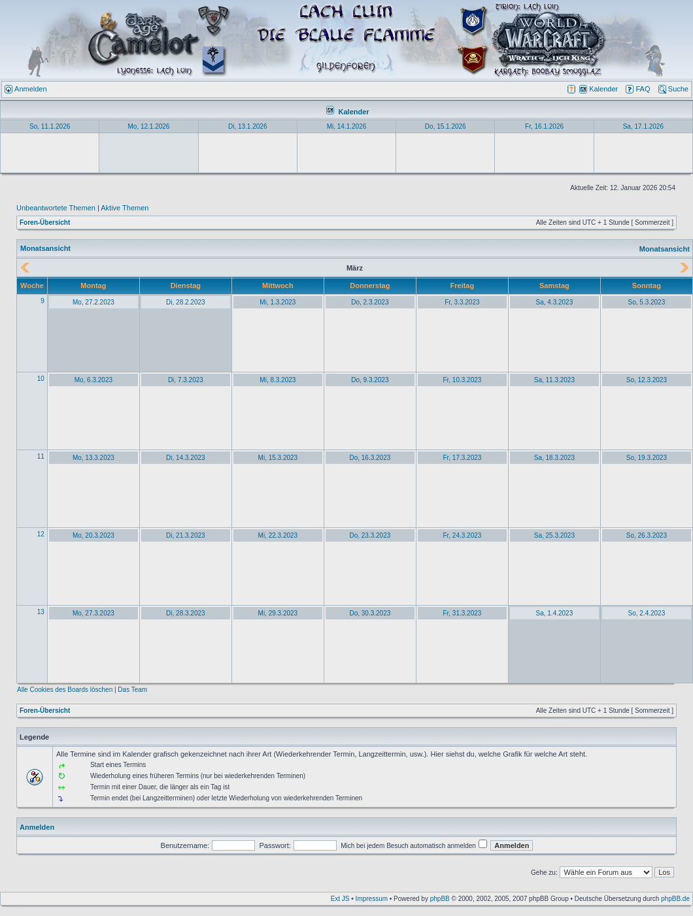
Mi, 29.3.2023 (278, 613)
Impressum (372, 898)
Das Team (132, 689)
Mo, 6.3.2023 (93, 380)
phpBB (440, 898)
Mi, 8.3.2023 (278, 380)
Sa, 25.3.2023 (554, 535)
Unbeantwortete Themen (55, 208)
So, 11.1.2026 (49, 126)
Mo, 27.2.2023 (93, 302)
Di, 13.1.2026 (247, 126)
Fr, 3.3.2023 (462, 302)
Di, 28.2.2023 (185, 302)
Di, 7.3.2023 (185, 380)
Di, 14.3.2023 (185, 457)
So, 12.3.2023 (646, 380)
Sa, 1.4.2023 (554, 613)
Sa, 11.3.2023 (554, 380)
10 (40, 378)
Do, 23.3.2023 (369, 535)
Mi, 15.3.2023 (278, 457)
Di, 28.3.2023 (185, 613)
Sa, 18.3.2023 (554, 457)
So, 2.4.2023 (647, 613)
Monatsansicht (664, 249)
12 (40, 534)
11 (40, 456)
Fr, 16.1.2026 (544, 126)
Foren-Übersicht (45, 222)
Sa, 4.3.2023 (554, 302)
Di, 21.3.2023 (185, 535)
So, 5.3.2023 (647, 302)
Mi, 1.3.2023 (278, 302)
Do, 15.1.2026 (445, 126)
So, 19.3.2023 (646, 457)
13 (40, 611)
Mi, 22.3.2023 (278, 535)
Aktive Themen (124, 208)
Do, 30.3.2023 (369, 613)
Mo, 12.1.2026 (148, 126)
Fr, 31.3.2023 (462, 613)
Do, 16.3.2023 (369, 457)
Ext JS (340, 898)
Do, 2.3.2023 (369, 302)
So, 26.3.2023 (646, 535)
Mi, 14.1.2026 (347, 126)
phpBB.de (675, 898)
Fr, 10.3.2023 (462, 380)
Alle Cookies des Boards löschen (64, 689)
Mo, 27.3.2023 (93, 613)
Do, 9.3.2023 (369, 380)
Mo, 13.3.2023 (93, 457)
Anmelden (37, 827)
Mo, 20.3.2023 (93, 535)
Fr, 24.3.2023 (462, 535)
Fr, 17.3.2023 (462, 457)
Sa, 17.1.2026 (643, 126)
